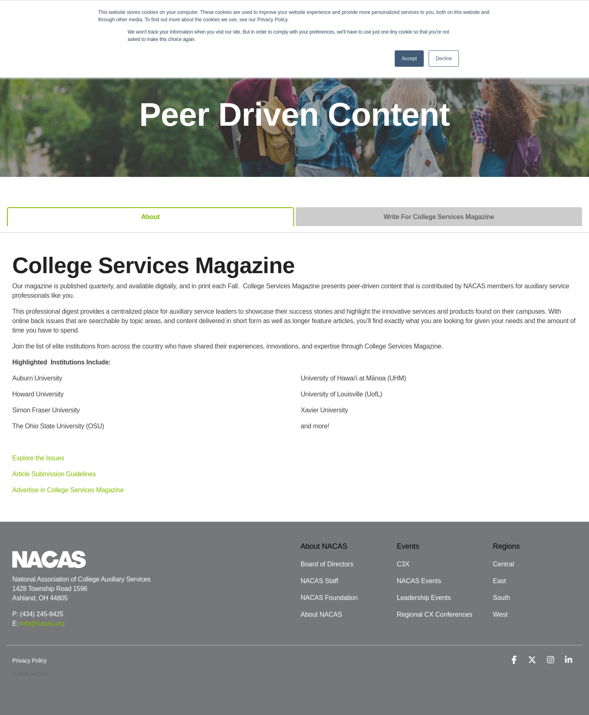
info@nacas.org (42, 623)
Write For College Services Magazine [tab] (439, 216)
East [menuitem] (499, 580)
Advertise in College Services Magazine (68, 489)
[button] (515, 660)
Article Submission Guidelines (54, 474)
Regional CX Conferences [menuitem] (434, 614)
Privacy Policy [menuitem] (29, 660)
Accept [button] (409, 58)
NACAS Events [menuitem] (419, 580)
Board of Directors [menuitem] (327, 564)
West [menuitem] (500, 614)
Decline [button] (444, 58)
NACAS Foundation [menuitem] (329, 597)
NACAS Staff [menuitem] (319, 580)
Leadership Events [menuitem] (424, 597)
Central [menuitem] (503, 564)
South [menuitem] (501, 597)
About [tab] (150, 216)
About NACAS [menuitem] (321, 614)
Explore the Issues (38, 458)
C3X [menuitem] (403, 564)
